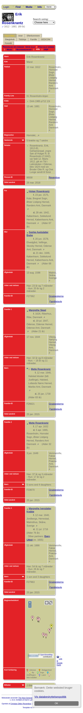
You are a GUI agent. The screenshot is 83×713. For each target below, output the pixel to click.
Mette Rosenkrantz (41, 369)
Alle (38, 49)
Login (6, 7)
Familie (33, 39)
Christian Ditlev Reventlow (20, 704)
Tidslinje (22, 39)
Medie (29, 7)
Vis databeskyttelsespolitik (50, 696)
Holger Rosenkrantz (39, 191)
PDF (46, 49)
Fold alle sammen (46, 47)
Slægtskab (10, 39)
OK (56, 703)
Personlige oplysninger (13, 47)
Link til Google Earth (59, 662)
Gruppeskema (56, 296)
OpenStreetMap (46, 655)
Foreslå (8, 43)
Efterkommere (33, 36)
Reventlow (54, 177)
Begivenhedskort (24, 49)
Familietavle (55, 301)
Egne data (9, 36)
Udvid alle (30, 47)
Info (39, 7)
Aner (20, 36)
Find (18, 7)
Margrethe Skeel (37, 310)
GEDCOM (45, 39)
